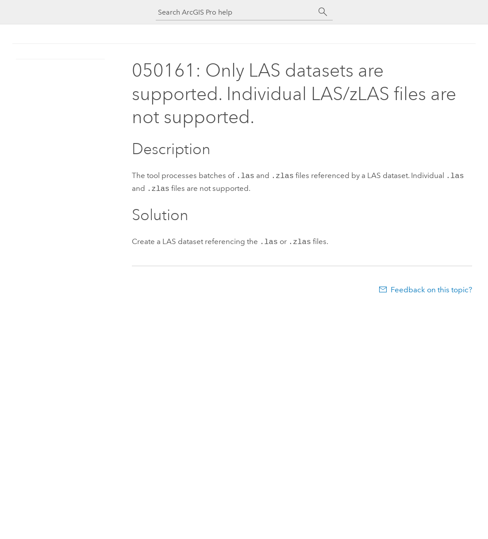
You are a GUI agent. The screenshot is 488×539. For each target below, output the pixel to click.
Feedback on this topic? (431, 287)
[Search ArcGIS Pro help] (235, 12)
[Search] (323, 12)
